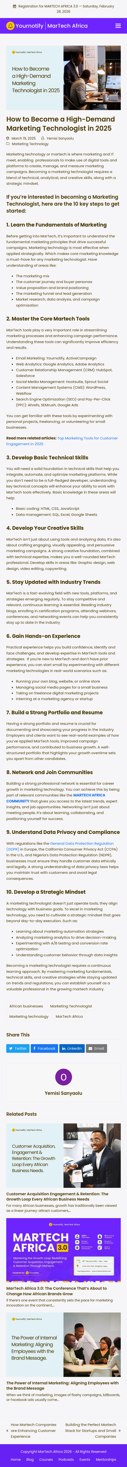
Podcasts (66, 1459)
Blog (30, 1459)
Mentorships (106, 1459)
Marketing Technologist (71, 1006)
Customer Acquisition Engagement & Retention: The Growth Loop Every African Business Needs (57, 1196)
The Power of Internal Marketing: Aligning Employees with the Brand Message (62, 1385)
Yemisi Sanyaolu (60, 138)
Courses (46, 1459)
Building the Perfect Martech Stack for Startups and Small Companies (92, 1430)
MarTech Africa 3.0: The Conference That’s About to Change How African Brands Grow (56, 1291)
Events (84, 1459)
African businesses (26, 1006)
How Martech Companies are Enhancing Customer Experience (31, 1430)
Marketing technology (28, 1016)
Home (16, 1459)
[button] (118, 26)
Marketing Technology (30, 144)
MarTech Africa (69, 1016)
